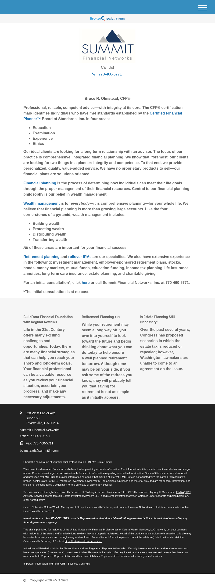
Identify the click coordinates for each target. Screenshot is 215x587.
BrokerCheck (104, 462)
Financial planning (39, 183)
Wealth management (41, 203)
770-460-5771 (107, 74)
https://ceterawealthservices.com (83, 541)
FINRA (180, 492)
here (86, 283)
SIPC (188, 492)
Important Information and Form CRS (44, 563)
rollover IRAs (80, 257)
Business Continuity (79, 563)
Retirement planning (41, 257)
